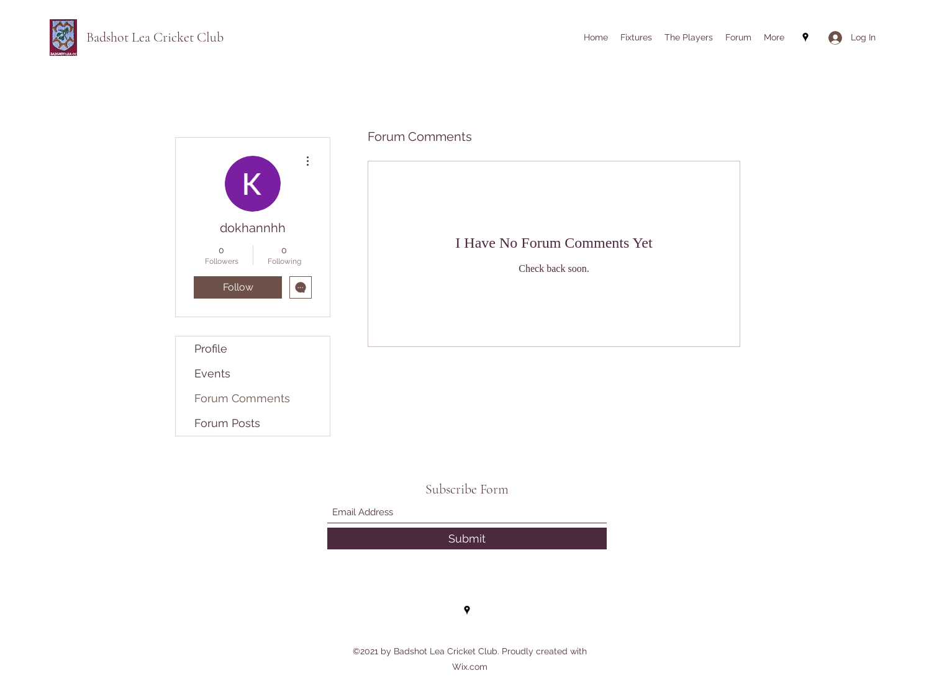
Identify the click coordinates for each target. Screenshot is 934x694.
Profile (210, 348)
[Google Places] (805, 37)
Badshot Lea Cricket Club (155, 37)
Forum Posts (227, 423)
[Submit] (467, 538)
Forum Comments (242, 398)
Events (212, 373)
